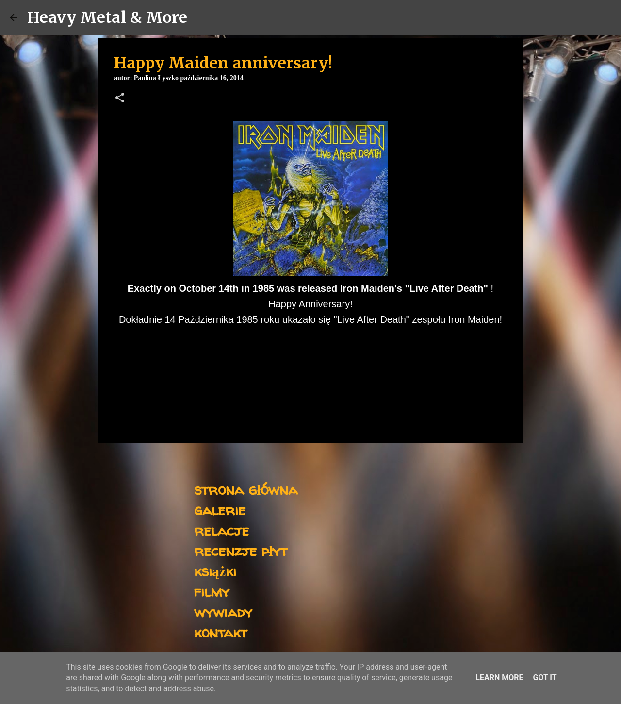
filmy (211, 591)
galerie (219, 510)
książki (215, 571)
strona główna (245, 489)
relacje (221, 530)
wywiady (223, 611)
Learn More (499, 677)
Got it (544, 677)
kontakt (220, 632)
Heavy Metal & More (107, 17)
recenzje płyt (240, 550)
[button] (120, 98)
